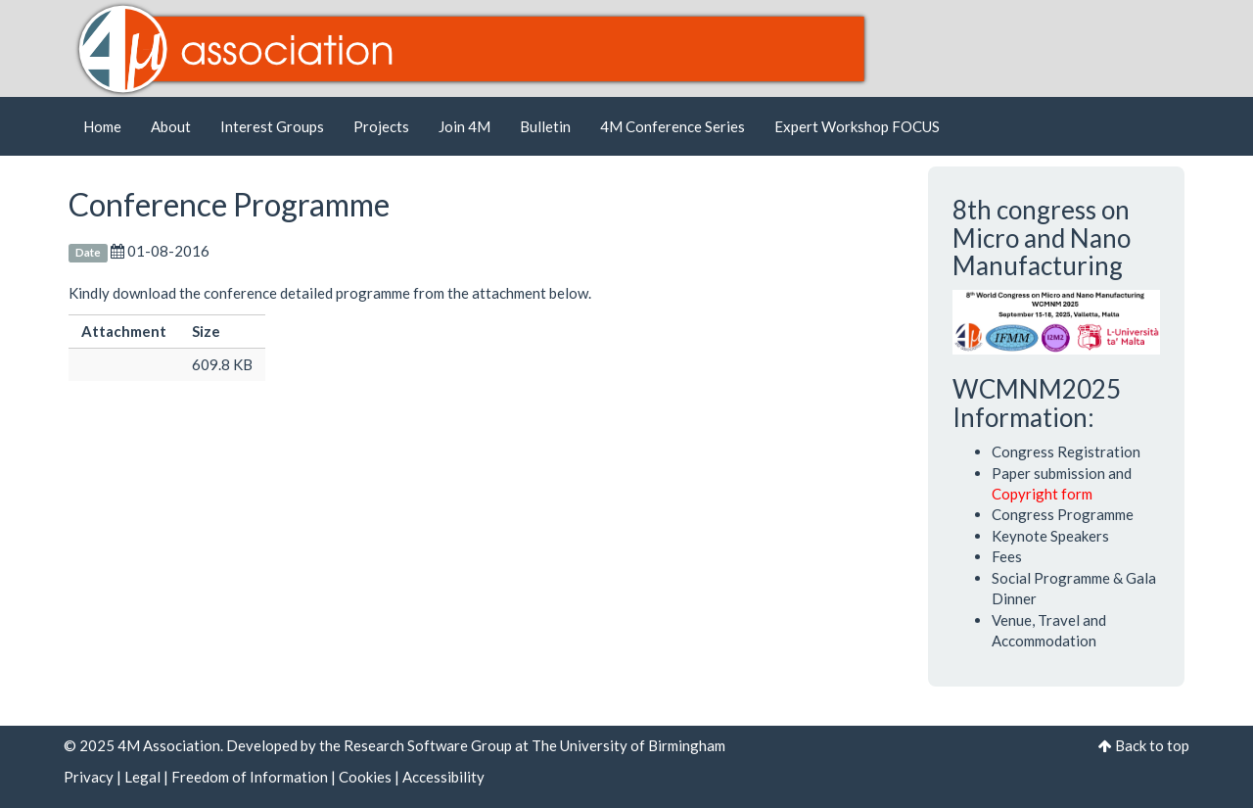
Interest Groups (272, 126)
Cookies (365, 776)
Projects (381, 126)
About (171, 126)
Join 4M (464, 126)
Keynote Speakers (1050, 536)
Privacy (89, 776)
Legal (142, 776)
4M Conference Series (672, 126)
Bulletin (545, 126)
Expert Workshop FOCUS (857, 126)
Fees (1007, 556)
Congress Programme (1063, 514)
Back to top (1152, 745)
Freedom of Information (249, 776)
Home (102, 126)
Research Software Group (428, 745)
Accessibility (443, 776)
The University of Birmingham (628, 745)
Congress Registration (1066, 451)
